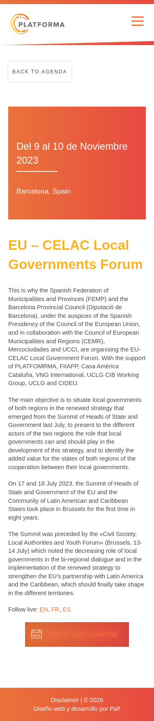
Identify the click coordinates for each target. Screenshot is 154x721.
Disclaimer (65, 700)
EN (44, 609)
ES (67, 609)
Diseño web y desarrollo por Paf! (77, 708)
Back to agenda (39, 72)
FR (55, 609)
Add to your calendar (83, 634)
